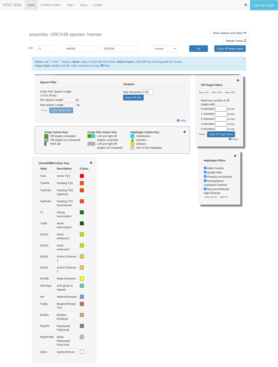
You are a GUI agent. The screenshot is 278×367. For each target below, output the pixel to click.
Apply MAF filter (133, 97)
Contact (97, 5)
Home (31, 5)
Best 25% (217, 92)
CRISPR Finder (51, 5)
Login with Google (264, 5)
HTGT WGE (12, 5)
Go (198, 48)
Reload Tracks (236, 40)
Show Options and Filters (230, 33)
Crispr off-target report (230, 48)
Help (71, 5)
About (83, 5)
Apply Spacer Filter (61, 110)
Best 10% (204, 92)
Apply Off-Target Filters (221, 134)
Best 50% (230, 92)
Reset (44, 110)
